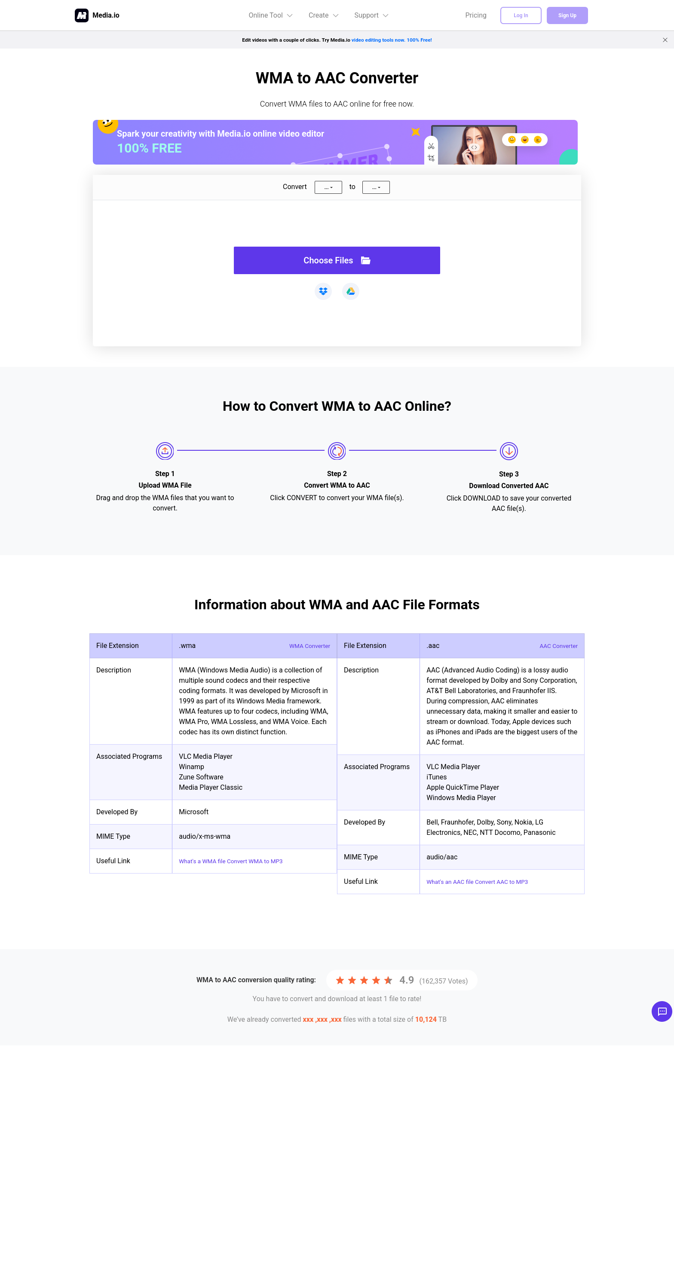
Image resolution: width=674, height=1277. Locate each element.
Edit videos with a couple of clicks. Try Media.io (337, 39)
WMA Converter (306, 646)
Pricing (476, 15)
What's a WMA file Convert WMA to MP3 (240, 861)
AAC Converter (555, 646)
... (326, 187)
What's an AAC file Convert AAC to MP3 (486, 881)
